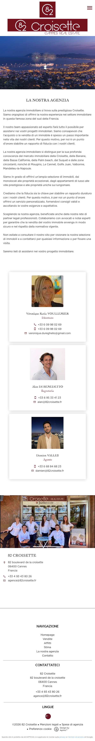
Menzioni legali (49, 724)
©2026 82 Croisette (24, 724)
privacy (62, 737)
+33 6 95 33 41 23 (49, 397)
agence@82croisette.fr (22, 580)
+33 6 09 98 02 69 (49, 324)
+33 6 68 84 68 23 (49, 466)
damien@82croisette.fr (50, 471)
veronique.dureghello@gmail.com (50, 333)
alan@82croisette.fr (50, 402)
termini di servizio (76, 737)
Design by (60, 729)
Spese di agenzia (72, 724)
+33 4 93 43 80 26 (20, 576)
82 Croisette (22, 555)
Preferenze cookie (40, 729)
